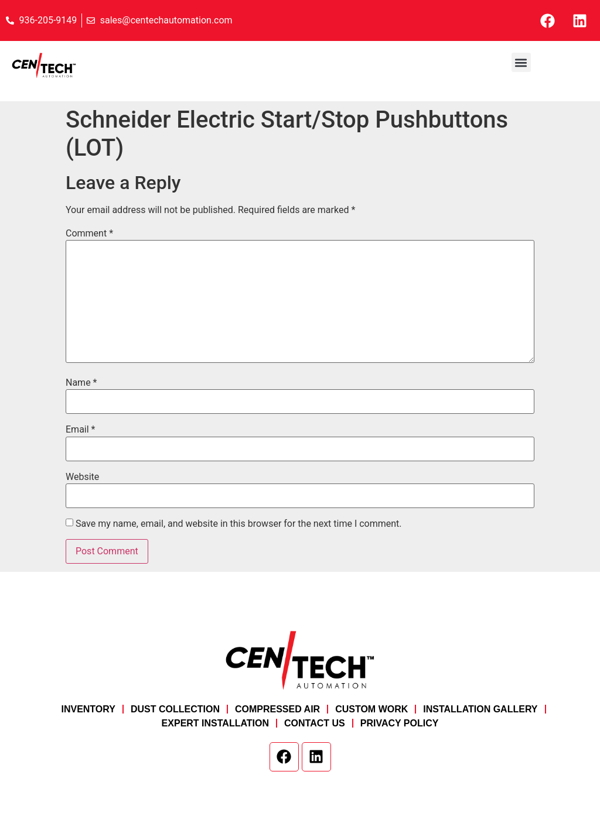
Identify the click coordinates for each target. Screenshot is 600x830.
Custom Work (371, 709)
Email (80, 429)
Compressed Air (277, 709)
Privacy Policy (399, 723)
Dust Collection (175, 709)
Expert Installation (215, 723)
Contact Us (314, 723)
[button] (521, 62)
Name (81, 382)
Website (82, 477)
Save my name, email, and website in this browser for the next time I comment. (239, 524)
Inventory (88, 709)
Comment (89, 233)
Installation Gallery (480, 709)
